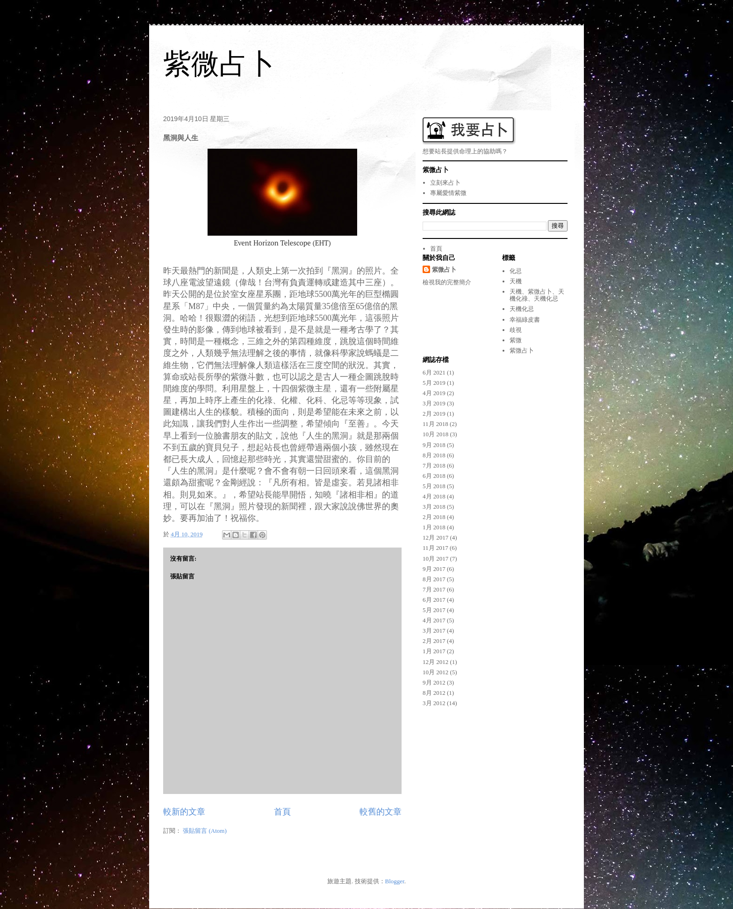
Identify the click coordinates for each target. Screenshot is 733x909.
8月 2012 (434, 692)
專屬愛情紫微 (448, 192)
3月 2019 (434, 403)
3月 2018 (434, 506)
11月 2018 (435, 423)
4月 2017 (434, 620)
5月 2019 (434, 382)
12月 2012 (435, 661)
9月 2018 (434, 444)
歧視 (516, 329)
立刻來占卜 (445, 182)
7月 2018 (434, 465)
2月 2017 (434, 640)
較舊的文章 (380, 811)
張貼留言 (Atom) (205, 830)
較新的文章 (184, 811)
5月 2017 (434, 609)
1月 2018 (434, 527)
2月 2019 (434, 413)
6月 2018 (434, 475)
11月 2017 (435, 547)
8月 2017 (434, 579)
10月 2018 (435, 434)
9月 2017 (434, 568)
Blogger (394, 881)
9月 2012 (434, 682)
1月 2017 (434, 651)
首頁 (282, 811)
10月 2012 (435, 672)
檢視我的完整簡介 (447, 282)
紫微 (516, 340)
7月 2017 (434, 589)
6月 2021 (434, 372)
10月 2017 (435, 558)
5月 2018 (434, 486)
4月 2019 (434, 393)
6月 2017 (434, 599)
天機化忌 (522, 308)
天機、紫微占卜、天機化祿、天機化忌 (537, 295)
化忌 (516, 270)
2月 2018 (434, 516)
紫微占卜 (219, 63)
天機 (516, 281)
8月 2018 (434, 455)
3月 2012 (434, 703)
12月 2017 (435, 537)
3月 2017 (434, 630)
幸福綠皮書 (525, 319)
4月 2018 (434, 496)
